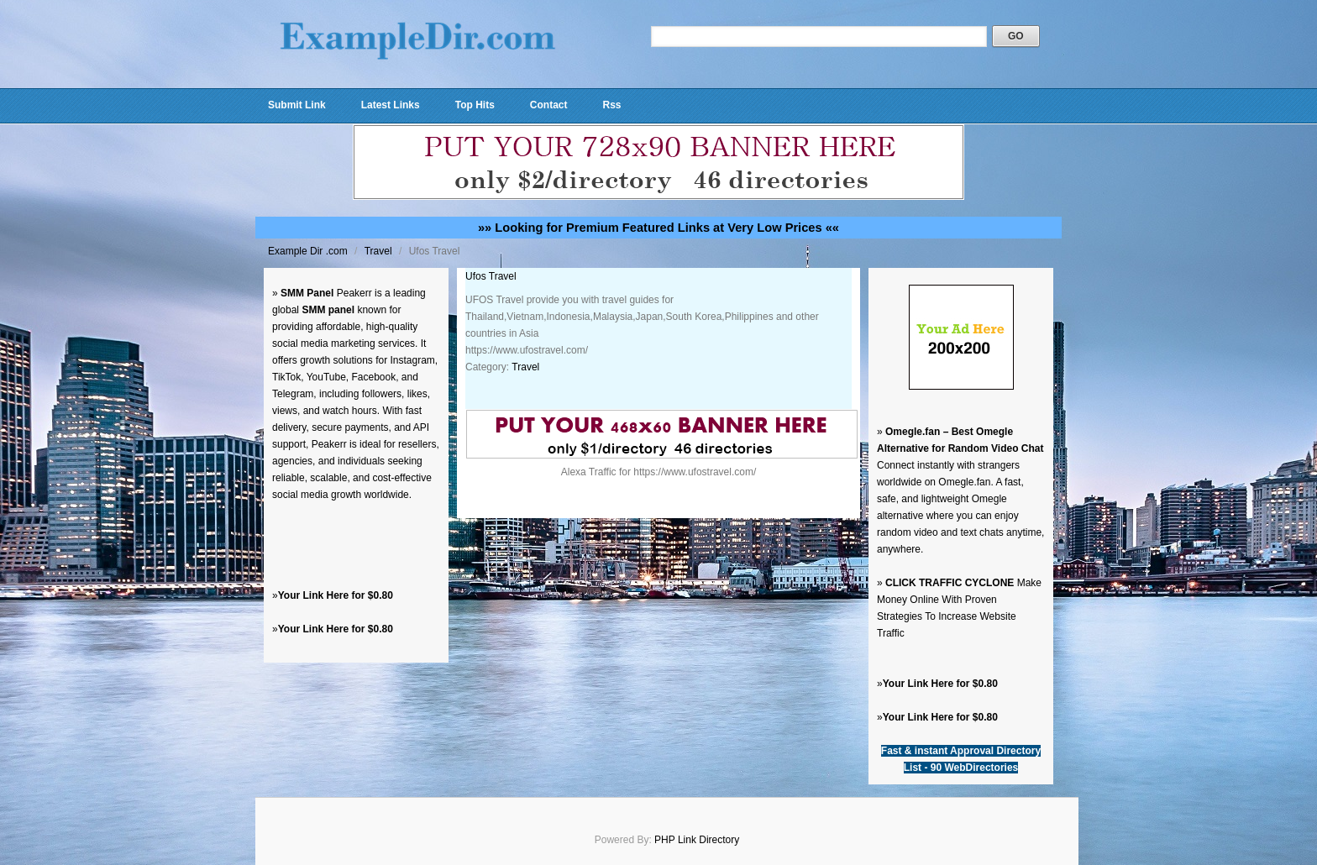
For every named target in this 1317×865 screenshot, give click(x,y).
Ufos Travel (491, 276)
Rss (611, 105)
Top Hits (475, 105)
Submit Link (297, 105)
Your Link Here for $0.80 (335, 595)
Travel (380, 251)
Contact (549, 105)
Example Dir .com (309, 251)
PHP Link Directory (696, 840)
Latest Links (390, 105)
